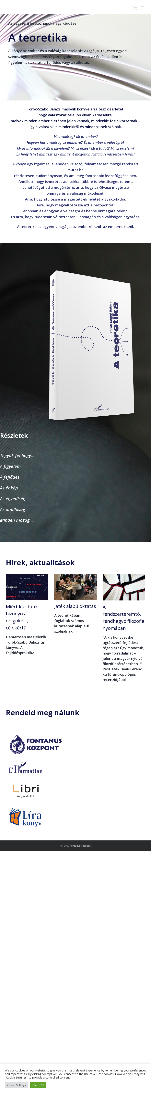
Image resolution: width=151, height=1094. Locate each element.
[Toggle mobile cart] (135, 8)
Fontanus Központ (80, 845)
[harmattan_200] (25, 761)
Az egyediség (12, 498)
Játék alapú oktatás (75, 606)
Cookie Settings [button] (16, 1085)
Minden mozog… (16, 520)
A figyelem (10, 466)
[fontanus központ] (35, 733)
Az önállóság (12, 509)
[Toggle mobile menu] (143, 8)
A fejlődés (9, 477)
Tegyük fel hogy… (17, 455)
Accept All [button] (38, 1085)
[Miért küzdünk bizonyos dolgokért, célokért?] (27, 587)
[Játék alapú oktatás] (75, 587)
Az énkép (9, 488)
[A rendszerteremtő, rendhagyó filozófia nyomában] (124, 587)
